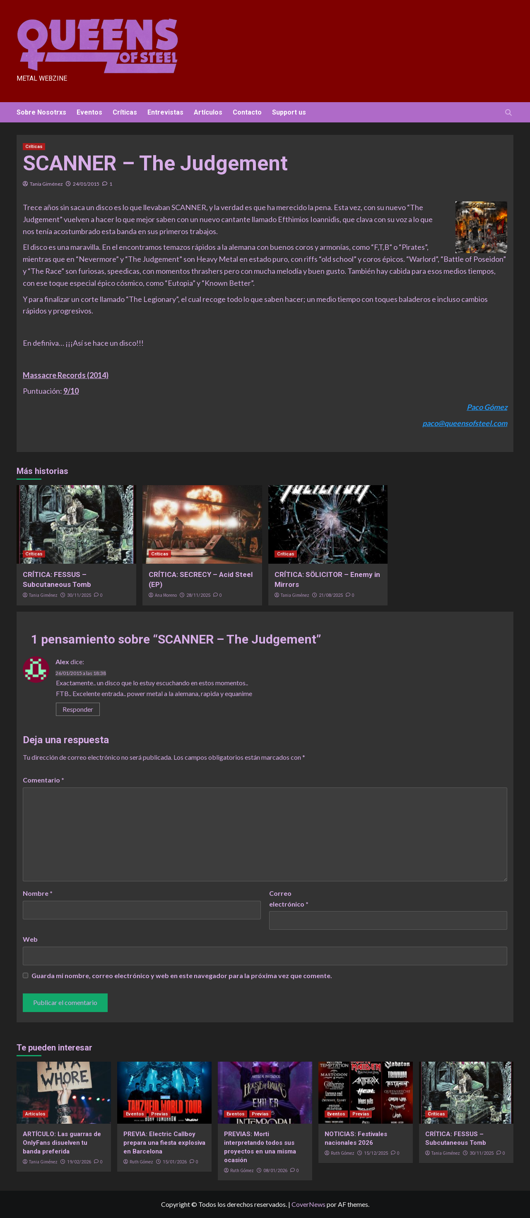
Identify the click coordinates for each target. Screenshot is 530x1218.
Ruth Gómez (141, 1162)
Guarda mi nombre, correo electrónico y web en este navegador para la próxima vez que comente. (181, 975)
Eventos (89, 112)
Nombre (38, 893)
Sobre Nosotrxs (41, 112)
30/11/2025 (79, 595)
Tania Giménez (46, 184)
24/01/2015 (86, 184)
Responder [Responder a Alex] (78, 709)
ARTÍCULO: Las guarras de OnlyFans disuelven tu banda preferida (62, 1142)
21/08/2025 (331, 595)
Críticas (125, 112)
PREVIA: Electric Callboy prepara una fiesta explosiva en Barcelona (164, 1142)
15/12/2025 (376, 1153)
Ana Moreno (166, 595)
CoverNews (308, 1204)
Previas (159, 1114)
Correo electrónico (288, 898)
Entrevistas (165, 112)
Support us (289, 112)
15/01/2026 (175, 1162)
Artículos (208, 112)
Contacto (247, 112)
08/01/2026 (275, 1170)
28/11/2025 (198, 595)
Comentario (43, 780)
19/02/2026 (79, 1162)
